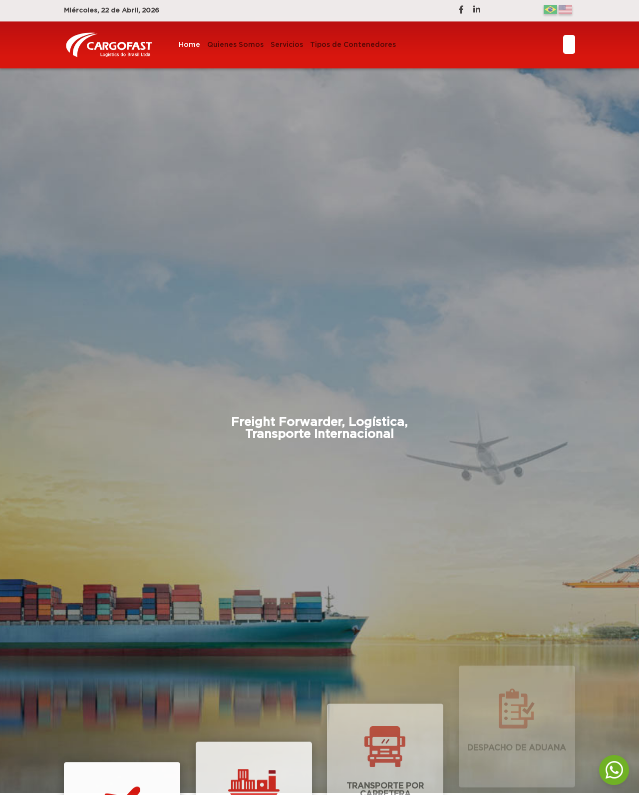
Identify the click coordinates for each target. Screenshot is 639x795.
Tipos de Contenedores (353, 44)
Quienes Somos (235, 44)
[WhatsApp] (614, 770)
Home (189, 44)
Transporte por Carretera (385, 750)
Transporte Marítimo (253, 783)
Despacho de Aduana (516, 727)
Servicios (287, 44)
